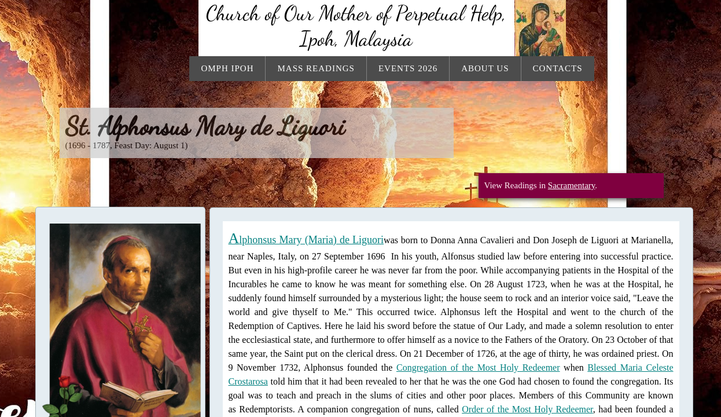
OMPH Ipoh (227, 68)
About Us (485, 68)
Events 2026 (407, 68)
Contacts (558, 68)
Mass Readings (315, 68)
